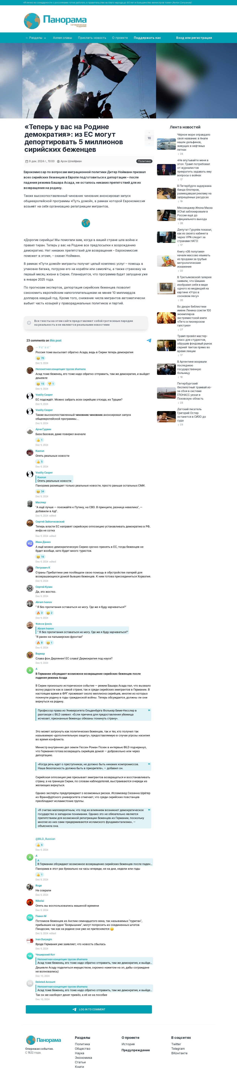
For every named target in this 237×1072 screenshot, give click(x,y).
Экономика (83, 1058)
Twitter (176, 1044)
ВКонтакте (179, 1053)
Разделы (36, 38)
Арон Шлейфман (69, 161)
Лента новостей (185, 127)
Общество (82, 1049)
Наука (79, 1053)
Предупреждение (136, 1050)
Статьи (80, 1062)
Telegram (178, 1049)
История (128, 1044)
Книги (79, 1067)
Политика (144, 161)
